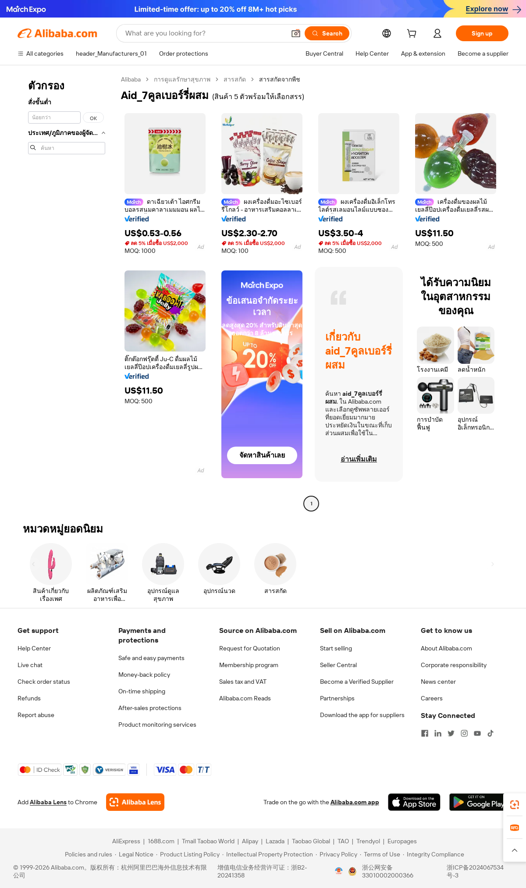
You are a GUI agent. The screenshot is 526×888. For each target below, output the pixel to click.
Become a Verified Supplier (357, 681)
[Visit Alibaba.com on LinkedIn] (438, 733)
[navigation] (66, 292)
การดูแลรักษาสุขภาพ (182, 79)
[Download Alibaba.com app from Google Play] (478, 802)
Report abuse (36, 714)
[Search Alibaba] (204, 33)
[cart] (413, 34)
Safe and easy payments (151, 657)
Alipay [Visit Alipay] (250, 841)
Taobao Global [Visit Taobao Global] (311, 841)
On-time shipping (141, 691)
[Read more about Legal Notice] (134, 854)
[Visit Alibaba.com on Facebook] (425, 733)
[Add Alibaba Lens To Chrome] (135, 802)
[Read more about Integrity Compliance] (433, 854)
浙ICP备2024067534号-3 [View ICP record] (475, 871)
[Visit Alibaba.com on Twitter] (451, 733)
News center (438, 681)
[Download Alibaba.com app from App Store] (414, 802)
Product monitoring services (157, 724)
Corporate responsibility (454, 664)
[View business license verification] (339, 871)
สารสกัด (235, 79)
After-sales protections (149, 707)
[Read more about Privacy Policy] (336, 854)
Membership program (248, 664)
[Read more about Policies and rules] (87, 854)
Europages (402, 841)
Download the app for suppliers (362, 714)
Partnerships (337, 698)
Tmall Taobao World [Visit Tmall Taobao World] (208, 841)
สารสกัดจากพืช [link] (279, 79)
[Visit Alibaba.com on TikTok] (490, 733)
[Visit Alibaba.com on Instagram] (464, 733)
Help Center (34, 648)
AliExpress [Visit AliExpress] (126, 841)
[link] (514, 804)
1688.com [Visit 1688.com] (161, 841)
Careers (432, 698)
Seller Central (338, 664)
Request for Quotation (249, 648)
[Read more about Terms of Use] (380, 854)
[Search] (327, 33)
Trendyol (368, 841)
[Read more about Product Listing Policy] (188, 854)
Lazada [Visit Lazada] (275, 841)
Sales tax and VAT (243, 681)
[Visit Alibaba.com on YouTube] (477, 733)
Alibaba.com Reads (245, 698)
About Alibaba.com (446, 648)
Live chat (30, 664)
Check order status (44, 681)
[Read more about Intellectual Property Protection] (267, 854)
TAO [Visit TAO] (343, 841)
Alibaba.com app (355, 802)
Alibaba (131, 79)
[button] (296, 33)
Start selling (336, 648)
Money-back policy (144, 674)
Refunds (29, 698)
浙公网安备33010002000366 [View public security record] (387, 871)
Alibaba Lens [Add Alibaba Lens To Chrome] (48, 802)
